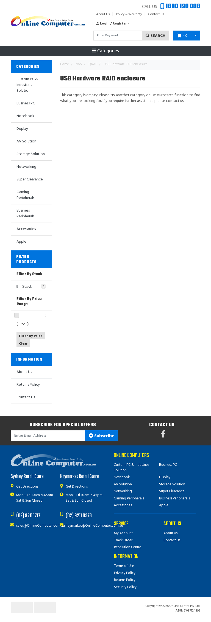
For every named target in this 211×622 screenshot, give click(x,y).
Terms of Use (124, 566)
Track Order (123, 540)
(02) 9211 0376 (79, 515)
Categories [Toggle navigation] (105, 51)
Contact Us (156, 14)
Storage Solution (30, 154)
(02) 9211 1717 (28, 515)
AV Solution (26, 141)
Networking (26, 167)
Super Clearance (29, 179)
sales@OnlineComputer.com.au (40, 526)
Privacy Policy (124, 573)
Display (22, 129)
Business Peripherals (25, 213)
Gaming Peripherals (25, 195)
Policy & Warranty (129, 14)
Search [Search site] (155, 36)
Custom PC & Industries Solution (27, 85)
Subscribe (101, 436)
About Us (103, 14)
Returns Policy (28, 385)
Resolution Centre (127, 547)
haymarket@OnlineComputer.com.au (94, 526)
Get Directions (27, 487)
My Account (123, 533)
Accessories (26, 229)
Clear (23, 344)
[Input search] (117, 35)
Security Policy (125, 587)
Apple (21, 242)
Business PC (25, 103)
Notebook (25, 116)
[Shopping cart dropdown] (195, 35)
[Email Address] (48, 435)
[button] (111, 23)
